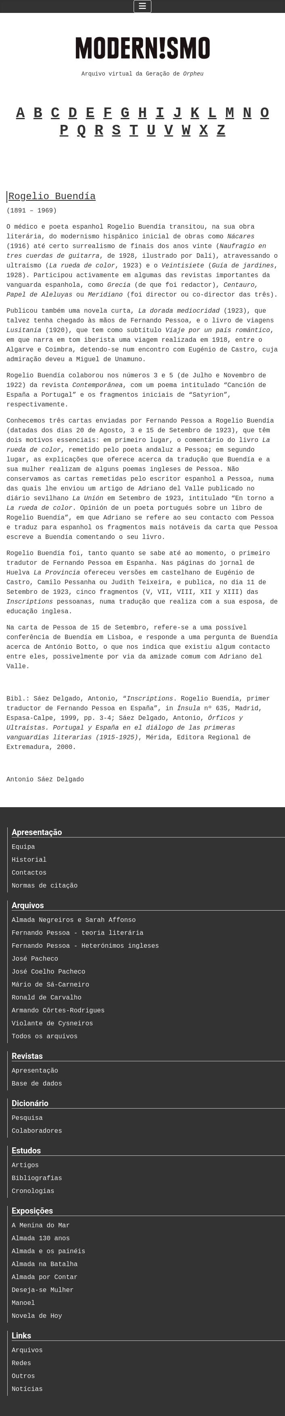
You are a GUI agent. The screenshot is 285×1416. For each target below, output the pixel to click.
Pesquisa (27, 1118)
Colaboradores (37, 1131)
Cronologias (33, 1191)
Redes (21, 1363)
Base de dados (37, 1084)
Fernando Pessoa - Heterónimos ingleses (85, 946)
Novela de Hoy (37, 1316)
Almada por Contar (45, 1277)
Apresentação (35, 1071)
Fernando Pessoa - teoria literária (77, 933)
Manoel (23, 1303)
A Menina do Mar (41, 1225)
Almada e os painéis (48, 1251)
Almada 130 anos (41, 1238)
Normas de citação (45, 886)
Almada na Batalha (45, 1264)
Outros (23, 1376)
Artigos (25, 1165)
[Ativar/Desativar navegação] (142, 6)
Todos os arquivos (45, 1036)
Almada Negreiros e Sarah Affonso (74, 920)
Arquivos (27, 1350)
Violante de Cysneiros (52, 1023)
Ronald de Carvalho (47, 998)
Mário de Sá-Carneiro (50, 985)
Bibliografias (37, 1178)
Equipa (23, 847)
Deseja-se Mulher (43, 1290)
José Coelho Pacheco (48, 972)
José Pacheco (35, 959)
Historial (29, 860)
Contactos (29, 873)
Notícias (27, 1389)
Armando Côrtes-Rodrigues (58, 1010)
